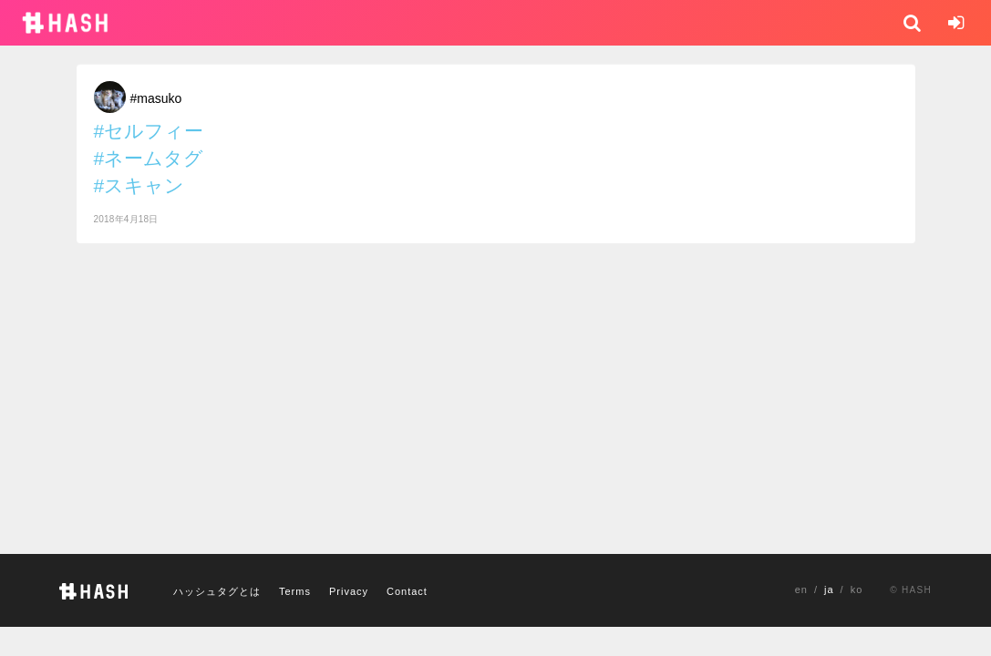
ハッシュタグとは (217, 591)
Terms (295, 591)
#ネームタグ (149, 158)
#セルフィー (149, 130)
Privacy (348, 591)
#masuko (156, 98)
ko (857, 589)
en (801, 589)
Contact (407, 591)
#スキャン (139, 185)
